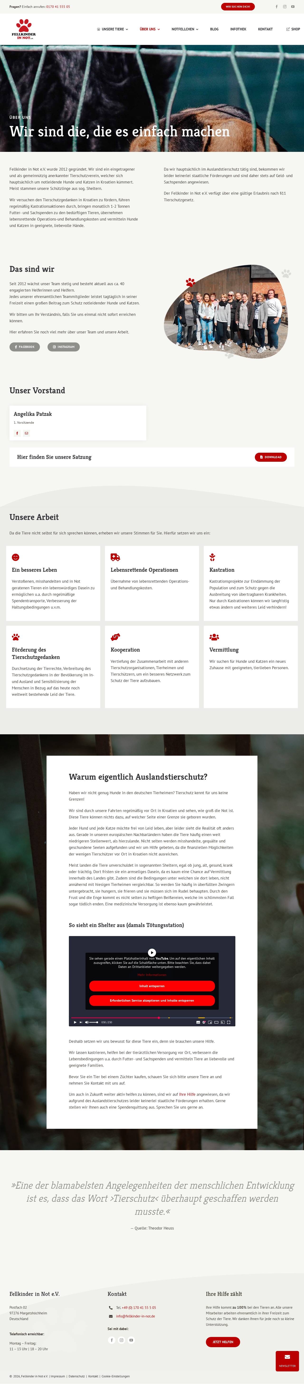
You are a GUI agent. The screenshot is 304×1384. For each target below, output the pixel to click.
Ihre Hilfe (187, 1094)
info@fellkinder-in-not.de (135, 1316)
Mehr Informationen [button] (152, 975)
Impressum (58, 1376)
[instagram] (284, 6)
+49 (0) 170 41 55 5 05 (139, 1308)
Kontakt (93, 1376)
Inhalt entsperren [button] (152, 986)
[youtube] (292, 6)
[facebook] (276, 6)
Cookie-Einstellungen (116, 1376)
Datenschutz (77, 1376)
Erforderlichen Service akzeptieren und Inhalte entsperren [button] (152, 1000)
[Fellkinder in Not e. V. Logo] (24, 18)
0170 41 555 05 (58, 7)
